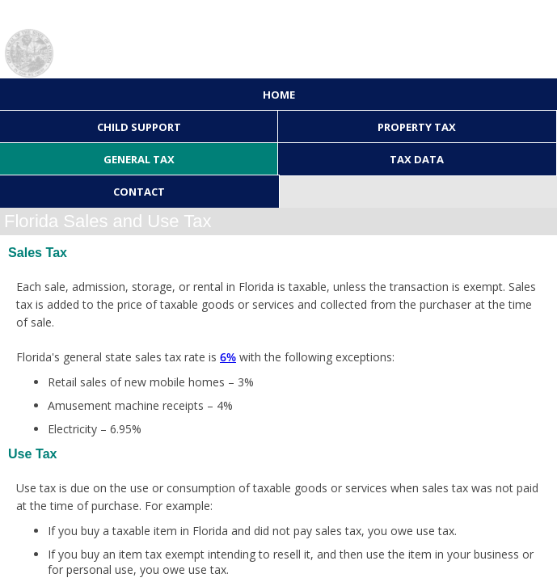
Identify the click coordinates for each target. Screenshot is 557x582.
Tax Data (417, 159)
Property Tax (417, 127)
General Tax (139, 159)
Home (279, 94)
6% (228, 357)
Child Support (139, 127)
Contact (139, 191)
